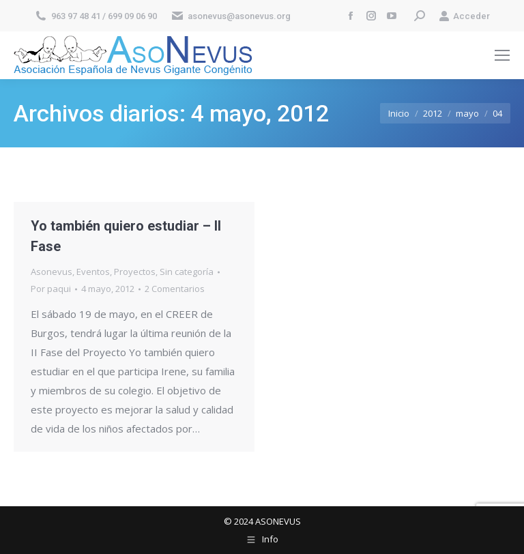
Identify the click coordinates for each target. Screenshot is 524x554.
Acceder (464, 16)
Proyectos (135, 271)
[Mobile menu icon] (502, 55)
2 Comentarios (175, 288)
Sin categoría (187, 271)
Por (51, 288)
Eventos (93, 271)
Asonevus (51, 271)
